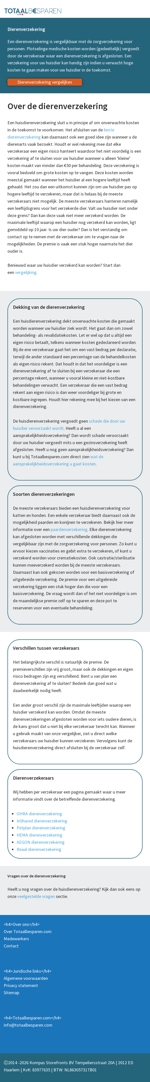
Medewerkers (16, 938)
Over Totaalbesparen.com (28, 931)
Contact (11, 946)
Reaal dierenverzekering (39, 849)
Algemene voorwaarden (26, 978)
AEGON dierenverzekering (41, 842)
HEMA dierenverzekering (39, 835)
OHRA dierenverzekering (39, 814)
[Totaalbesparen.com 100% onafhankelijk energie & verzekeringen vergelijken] (33, 11)
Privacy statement (21, 985)
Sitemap (11, 992)
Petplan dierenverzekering (41, 828)
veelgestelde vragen (36, 896)
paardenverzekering (69, 529)
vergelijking (26, 272)
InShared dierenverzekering (42, 821)
